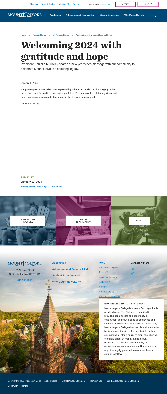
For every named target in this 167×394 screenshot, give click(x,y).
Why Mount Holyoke (134, 15)
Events (76, 4)
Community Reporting (18, 386)
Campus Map (105, 292)
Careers (103, 287)
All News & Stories (61, 35)
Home (23, 35)
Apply (125, 4)
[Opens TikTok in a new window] (132, 273)
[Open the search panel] (154, 16)
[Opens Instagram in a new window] (132, 269)
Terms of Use (96, 381)
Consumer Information (109, 297)
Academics (55, 15)
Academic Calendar (108, 277)
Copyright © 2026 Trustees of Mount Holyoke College (32, 381)
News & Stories (48, 4)
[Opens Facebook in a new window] (138, 269)
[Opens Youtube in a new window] (150, 269)
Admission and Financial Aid (80, 15)
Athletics (62, 4)
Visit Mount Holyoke (108, 267)
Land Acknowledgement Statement (123, 381)
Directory (34, 4)
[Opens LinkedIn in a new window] (144, 269)
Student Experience (109, 15)
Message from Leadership (34, 187)
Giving (102, 262)
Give (146, 4)
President (57, 187)
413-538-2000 (24, 280)
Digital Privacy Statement (73, 381)
